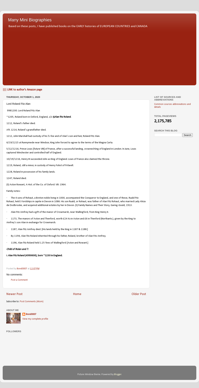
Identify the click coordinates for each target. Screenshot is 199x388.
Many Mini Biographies (30, 19)
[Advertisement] (99, 56)
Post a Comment (19, 280)
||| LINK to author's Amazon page (22, 89)
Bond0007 (31, 314)
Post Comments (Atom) (31, 301)
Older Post (139, 294)
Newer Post (14, 294)
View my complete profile (35, 319)
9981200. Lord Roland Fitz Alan (23, 110)
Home (77, 294)
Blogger (117, 374)
